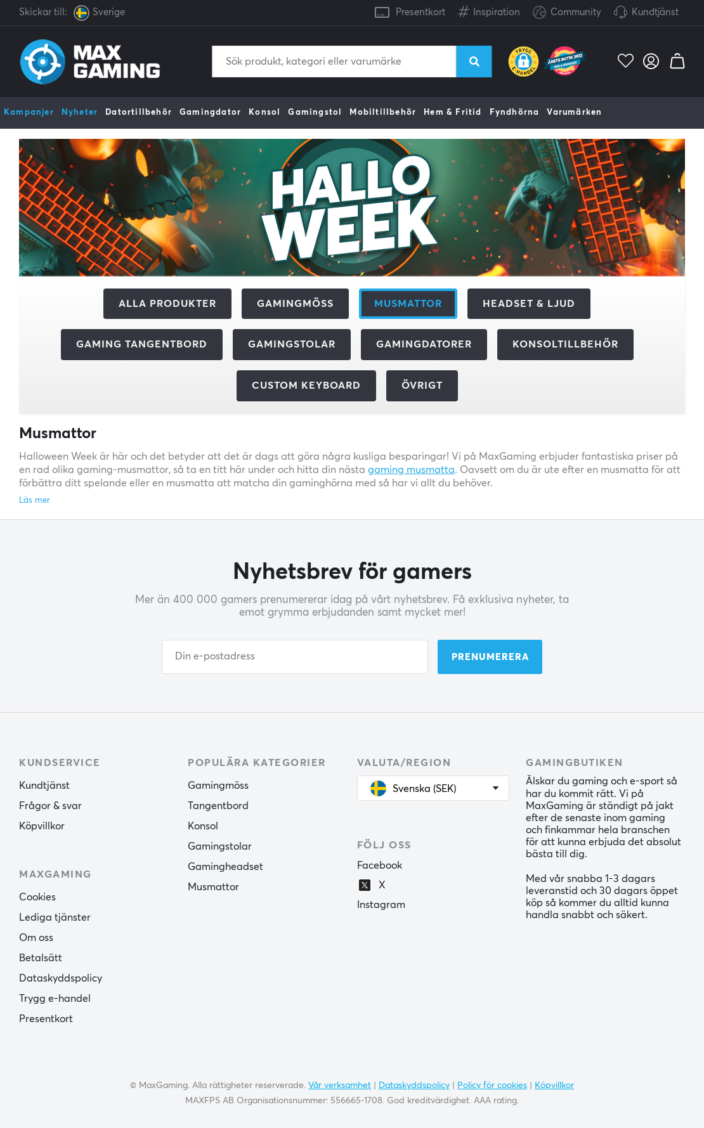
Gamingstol (315, 112)
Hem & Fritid (452, 112)
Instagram (381, 905)
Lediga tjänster (55, 917)
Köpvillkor (42, 826)
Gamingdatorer (424, 344)
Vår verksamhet (339, 1085)
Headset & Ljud (529, 304)
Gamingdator (210, 112)
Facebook (379, 865)
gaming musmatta (411, 470)
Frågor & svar (50, 806)
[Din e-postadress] (295, 657)
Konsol (264, 112)
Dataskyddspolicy (60, 978)
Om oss (36, 938)
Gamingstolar (292, 344)
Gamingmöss (295, 304)
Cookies (37, 897)
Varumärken (574, 112)
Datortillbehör (138, 112)
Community (567, 13)
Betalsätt (40, 958)
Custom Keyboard (306, 385)
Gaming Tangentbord (141, 344)
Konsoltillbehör (565, 344)
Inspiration (489, 10)
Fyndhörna (515, 112)
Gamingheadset (225, 867)
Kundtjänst (655, 12)
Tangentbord (218, 806)
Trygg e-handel (55, 999)
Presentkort (420, 12)
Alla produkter (167, 304)
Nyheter (80, 112)
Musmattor (213, 887)
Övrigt (422, 385)
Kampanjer (29, 112)
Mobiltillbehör (382, 112)
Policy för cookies (492, 1085)
